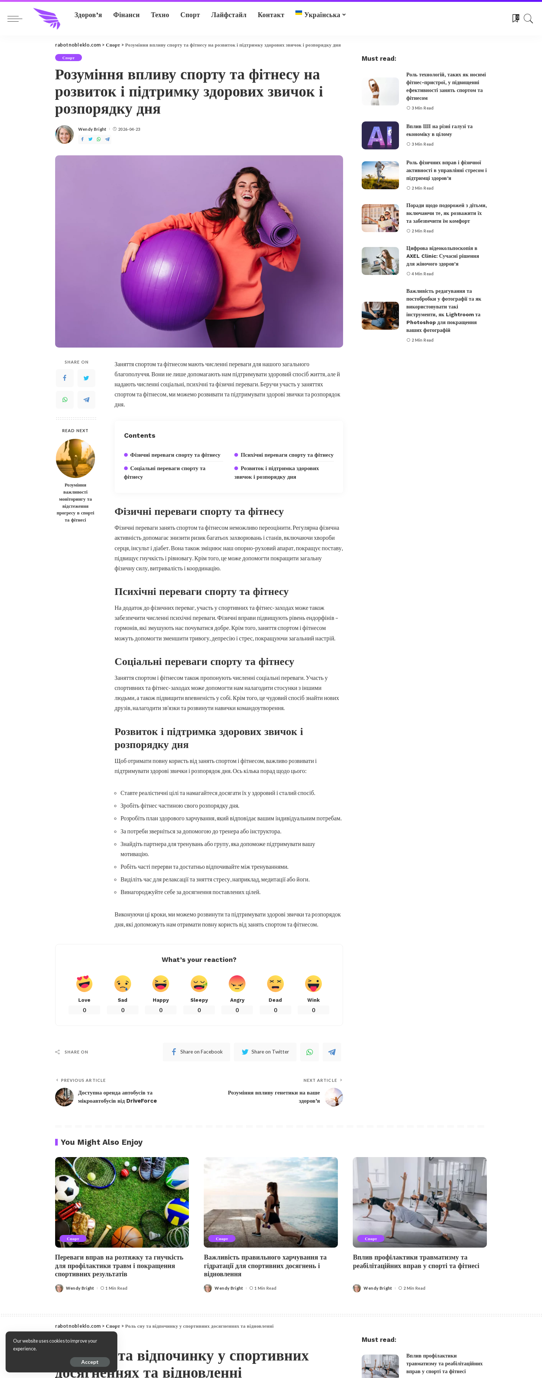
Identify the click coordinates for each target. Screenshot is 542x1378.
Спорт (69, 57)
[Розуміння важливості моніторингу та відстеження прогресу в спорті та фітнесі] (75, 458)
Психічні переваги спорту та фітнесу (287, 455)
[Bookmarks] (515, 18)
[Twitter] (90, 139)
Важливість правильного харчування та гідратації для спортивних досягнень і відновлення (265, 1265)
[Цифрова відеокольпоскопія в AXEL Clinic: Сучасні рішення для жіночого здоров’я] (380, 261)
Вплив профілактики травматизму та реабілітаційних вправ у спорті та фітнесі (416, 1261)
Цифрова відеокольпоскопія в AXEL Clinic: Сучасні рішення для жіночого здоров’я (442, 256)
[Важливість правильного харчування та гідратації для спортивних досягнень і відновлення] (271, 1202)
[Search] (529, 18)
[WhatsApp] (99, 139)
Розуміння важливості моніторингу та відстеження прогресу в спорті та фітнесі (75, 502)
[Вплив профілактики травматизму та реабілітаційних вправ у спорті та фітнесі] (420, 1202)
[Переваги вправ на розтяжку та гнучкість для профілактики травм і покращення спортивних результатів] (122, 1202)
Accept (90, 1362)
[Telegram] (107, 139)
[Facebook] (82, 139)
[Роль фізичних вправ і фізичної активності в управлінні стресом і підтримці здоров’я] (380, 175)
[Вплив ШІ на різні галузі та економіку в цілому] (380, 135)
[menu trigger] (18, 18)
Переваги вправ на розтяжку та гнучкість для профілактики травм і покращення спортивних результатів (119, 1265)
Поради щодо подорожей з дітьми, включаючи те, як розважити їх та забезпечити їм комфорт (446, 213)
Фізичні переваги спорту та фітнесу (175, 455)
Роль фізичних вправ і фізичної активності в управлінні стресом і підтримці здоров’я (446, 170)
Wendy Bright (92, 129)
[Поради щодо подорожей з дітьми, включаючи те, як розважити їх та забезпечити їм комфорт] (380, 218)
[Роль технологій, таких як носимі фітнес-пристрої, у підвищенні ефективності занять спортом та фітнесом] (380, 91)
